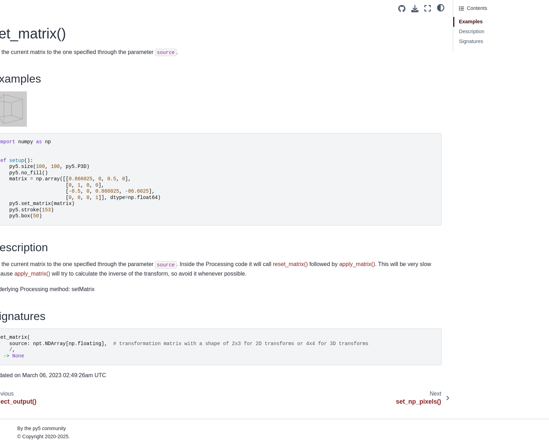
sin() (15, 181)
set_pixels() (24, 91)
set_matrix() (25, 69)
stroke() (19, 327)
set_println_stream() (33, 103)
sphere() (20, 237)
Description (471, 31)
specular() (22, 226)
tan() (16, 371)
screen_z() (23, 13)
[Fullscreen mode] (427, 8)
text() (16, 383)
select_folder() (27, 35)
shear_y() (21, 159)
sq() (15, 270)
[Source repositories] (401, 8)
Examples (471, 21)
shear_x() (21, 147)
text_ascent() (25, 405)
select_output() (27, 58)
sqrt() (17, 282)
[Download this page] (414, 8)
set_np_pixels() (28, 80)
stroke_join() (25, 349)
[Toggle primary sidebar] (133, 8)
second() (20, 24)
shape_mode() (27, 136)
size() (17, 192)
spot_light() (23, 260)
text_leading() (26, 439)
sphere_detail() (28, 248)
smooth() (21, 215)
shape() (19, 125)
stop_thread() (26, 316)
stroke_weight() (28, 360)
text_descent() (27, 416)
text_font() (22, 427)
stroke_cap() (25, 338)
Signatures (471, 41)
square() (20, 293)
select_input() (26, 46)
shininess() (23, 170)
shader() (20, 114)
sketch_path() (26, 203)
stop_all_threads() (31, 304)
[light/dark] (440, 7)
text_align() (23, 394)
